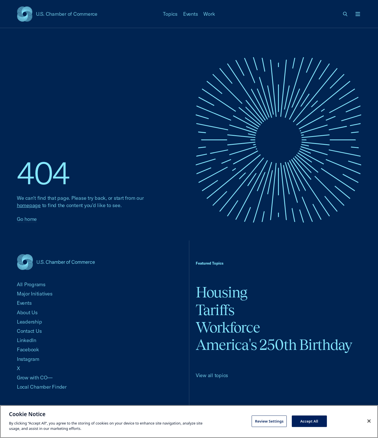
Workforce (228, 327)
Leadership (29, 321)
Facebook (28, 349)
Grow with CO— (35, 377)
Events (190, 14)
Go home (27, 219)
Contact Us (29, 331)
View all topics (212, 375)
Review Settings (269, 420)
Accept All (309, 420)
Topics (170, 14)
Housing (221, 292)
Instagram (28, 359)
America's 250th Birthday (274, 344)
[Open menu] (357, 14)
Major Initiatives (35, 293)
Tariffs (215, 309)
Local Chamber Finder (42, 387)
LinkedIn (26, 340)
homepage (29, 205)
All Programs (31, 284)
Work (209, 14)
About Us (27, 312)
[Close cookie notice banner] (369, 421)
